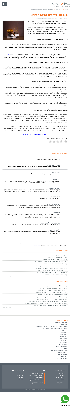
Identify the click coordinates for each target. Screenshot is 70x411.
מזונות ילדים (64, 332)
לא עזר (50, 141)
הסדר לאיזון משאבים (38, 373)
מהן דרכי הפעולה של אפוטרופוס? (57, 257)
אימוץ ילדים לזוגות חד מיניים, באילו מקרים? (55, 259)
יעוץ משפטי (64, 324)
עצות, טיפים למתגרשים (53, 158)
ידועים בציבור (63, 336)
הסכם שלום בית (39, 377)
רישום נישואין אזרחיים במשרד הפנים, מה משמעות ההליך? (50, 266)
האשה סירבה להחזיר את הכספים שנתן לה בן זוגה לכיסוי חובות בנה (48, 301)
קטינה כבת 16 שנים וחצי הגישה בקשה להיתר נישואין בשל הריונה (49, 286)
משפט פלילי (60, 381)
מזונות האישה (63, 334)
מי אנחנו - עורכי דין (62, 358)
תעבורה (61, 373)
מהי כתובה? (56, 179)
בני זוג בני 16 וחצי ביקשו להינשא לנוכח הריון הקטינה (52, 290)
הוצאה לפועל (60, 377)
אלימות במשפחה (55, 230)
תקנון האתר (19, 379)
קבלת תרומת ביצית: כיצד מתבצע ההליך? (55, 275)
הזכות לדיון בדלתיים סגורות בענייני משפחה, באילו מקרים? (50, 261)
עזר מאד (65, 141)
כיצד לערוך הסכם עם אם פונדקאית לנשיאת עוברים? (52, 270)
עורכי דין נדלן (60, 383)
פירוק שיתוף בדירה (62, 354)
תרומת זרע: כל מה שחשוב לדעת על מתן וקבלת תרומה (51, 272)
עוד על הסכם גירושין (38, 383)
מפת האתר (20, 375)
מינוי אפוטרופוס (55, 197)
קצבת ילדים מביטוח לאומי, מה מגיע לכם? (55, 264)
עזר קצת (54, 141)
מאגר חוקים (64, 356)
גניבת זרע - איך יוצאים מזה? (36, 379)
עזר (62, 141)
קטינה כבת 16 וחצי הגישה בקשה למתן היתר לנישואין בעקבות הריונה (47, 297)
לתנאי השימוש (37, 245)
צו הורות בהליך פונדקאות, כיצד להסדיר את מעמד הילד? (51, 268)
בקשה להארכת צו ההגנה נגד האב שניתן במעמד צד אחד (51, 292)
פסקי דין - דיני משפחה (53, 165)
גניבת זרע (64, 330)
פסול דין (7, 54)
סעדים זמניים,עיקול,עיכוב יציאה (50, 223)
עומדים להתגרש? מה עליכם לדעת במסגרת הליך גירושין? (51, 326)
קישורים (21, 377)
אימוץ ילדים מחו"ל (54, 188)
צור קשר (20, 373)
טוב (58, 141)
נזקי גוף (62, 375)
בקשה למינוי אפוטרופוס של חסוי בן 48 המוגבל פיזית (52, 294)
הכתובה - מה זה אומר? (37, 381)
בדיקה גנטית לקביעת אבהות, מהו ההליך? (55, 255)
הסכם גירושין (56, 172)
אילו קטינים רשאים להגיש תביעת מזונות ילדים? (54, 328)
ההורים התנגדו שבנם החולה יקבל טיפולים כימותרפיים (52, 299)
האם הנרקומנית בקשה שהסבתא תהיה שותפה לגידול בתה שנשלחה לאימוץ (46, 303)
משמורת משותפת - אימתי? (36, 375)
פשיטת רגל (61, 379)
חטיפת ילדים (56, 213)
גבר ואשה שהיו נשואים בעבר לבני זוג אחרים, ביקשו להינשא (50, 305)
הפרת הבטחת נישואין (53, 204)
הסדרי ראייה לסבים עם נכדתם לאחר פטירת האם (53, 288)
